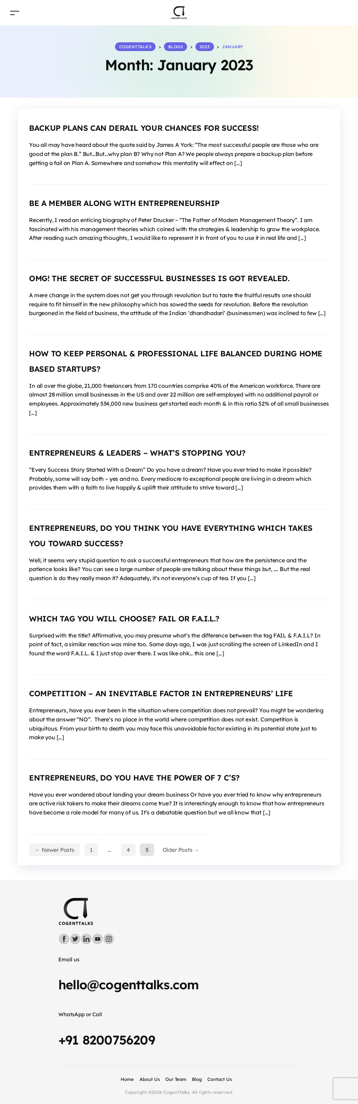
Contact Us (219, 1079)
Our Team (176, 1079)
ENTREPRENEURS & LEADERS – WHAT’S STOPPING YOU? (137, 453)
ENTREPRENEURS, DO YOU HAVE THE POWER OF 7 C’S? (134, 778)
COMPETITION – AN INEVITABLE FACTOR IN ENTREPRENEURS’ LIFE (161, 693)
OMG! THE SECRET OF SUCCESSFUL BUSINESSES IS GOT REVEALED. (159, 278)
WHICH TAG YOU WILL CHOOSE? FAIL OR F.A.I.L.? (124, 619)
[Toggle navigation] (15, 13)
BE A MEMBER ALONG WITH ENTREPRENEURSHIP (124, 203)
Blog (197, 1079)
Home (127, 1079)
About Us (149, 1079)
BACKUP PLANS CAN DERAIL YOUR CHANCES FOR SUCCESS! (144, 128)
